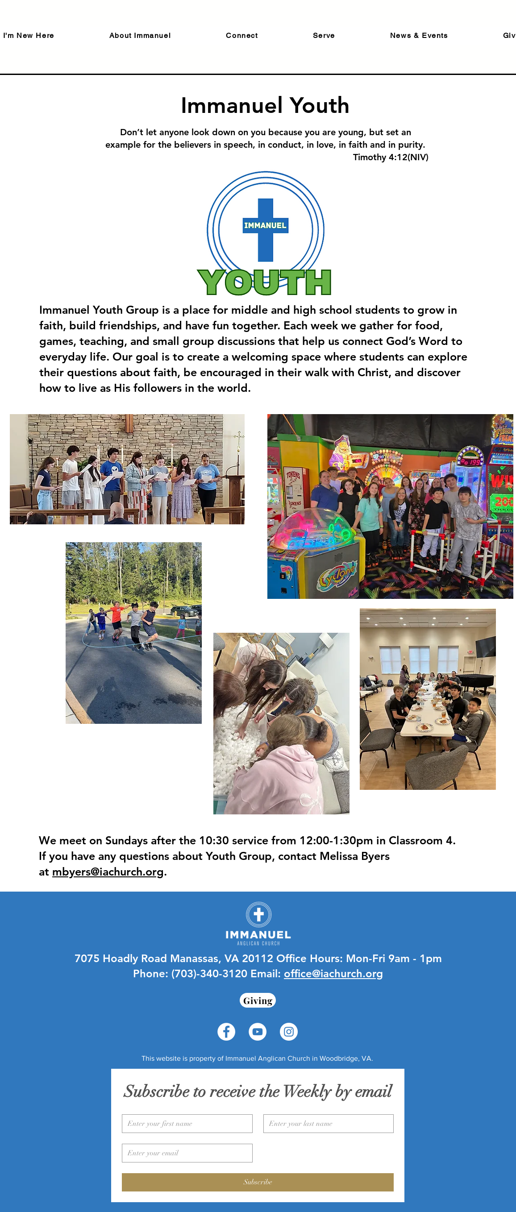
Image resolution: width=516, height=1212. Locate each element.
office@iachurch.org (333, 973)
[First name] (184, 1124)
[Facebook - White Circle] (226, 1032)
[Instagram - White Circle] (289, 1032)
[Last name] (326, 1124)
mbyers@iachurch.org (108, 871)
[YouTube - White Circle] (257, 1032)
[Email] (184, 1153)
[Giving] (258, 1000)
